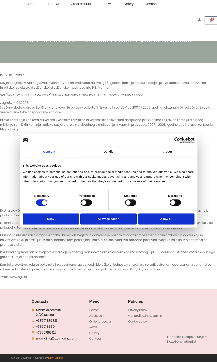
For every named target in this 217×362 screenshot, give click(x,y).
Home (30, 4)
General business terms (145, 315)
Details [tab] (109, 151)
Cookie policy (137, 321)
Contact (151, 4)
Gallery (128, 4)
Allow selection (108, 218)
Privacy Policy (137, 310)
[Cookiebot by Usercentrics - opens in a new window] (177, 140)
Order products (82, 4)
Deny (50, 218)
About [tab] (167, 151)
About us (52, 4)
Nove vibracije (55, 357)
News (108, 4)
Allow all (166, 218)
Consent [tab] (49, 151)
